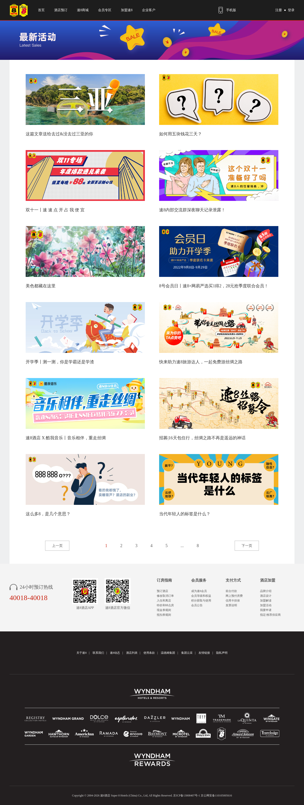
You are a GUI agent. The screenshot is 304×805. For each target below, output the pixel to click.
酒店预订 (60, 10)
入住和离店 (164, 600)
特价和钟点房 (165, 605)
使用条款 (149, 652)
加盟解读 (265, 600)
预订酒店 (162, 591)
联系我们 (98, 652)
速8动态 (115, 652)
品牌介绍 (265, 591)
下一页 (247, 546)
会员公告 (197, 605)
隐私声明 (222, 652)
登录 (291, 10)
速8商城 (83, 10)
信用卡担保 (233, 600)
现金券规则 (164, 610)
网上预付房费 (234, 595)
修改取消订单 (165, 595)
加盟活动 (265, 605)
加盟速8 (127, 10)
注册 (278, 10)
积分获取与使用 (201, 600)
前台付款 (231, 591)
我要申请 (265, 610)
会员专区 (104, 10)
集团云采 (187, 652)
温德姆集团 (168, 652)
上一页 (57, 546)
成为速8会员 (199, 591)
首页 (41, 10)
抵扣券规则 (164, 614)
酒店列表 (132, 652)
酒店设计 (265, 595)
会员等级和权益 (201, 595)
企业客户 (148, 10)
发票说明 (231, 605)
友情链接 (204, 652)
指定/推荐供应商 (270, 614)
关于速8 (81, 652)
